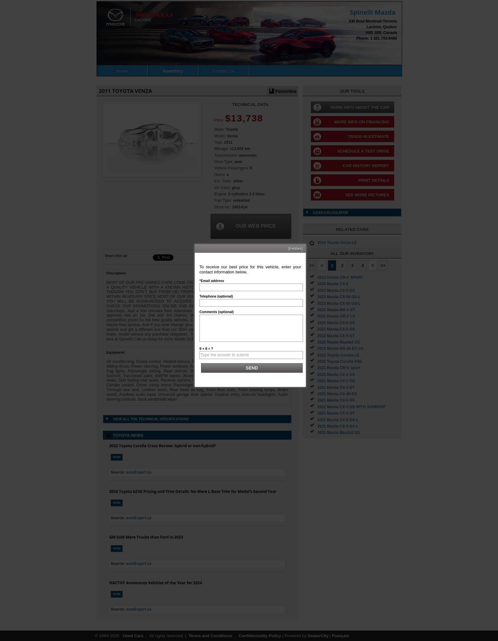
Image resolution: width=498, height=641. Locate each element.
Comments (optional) (216, 312)
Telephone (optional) (216, 296)
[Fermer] (295, 248)
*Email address (211, 281)
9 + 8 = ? (206, 348)
